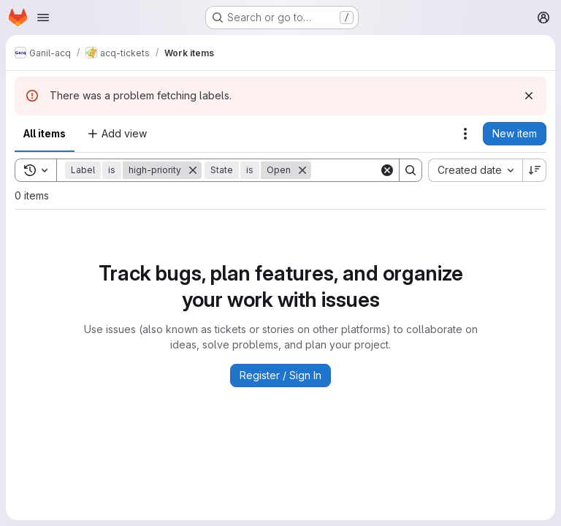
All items (44, 133)
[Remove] (193, 170)
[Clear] (387, 170)
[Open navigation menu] (43, 17)
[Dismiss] (529, 95)
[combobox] (475, 170)
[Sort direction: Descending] (534, 170)
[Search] (410, 170)
